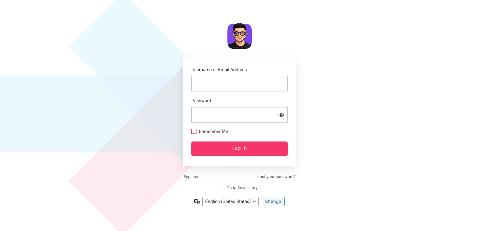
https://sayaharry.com (239, 35)
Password (201, 100)
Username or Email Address (219, 69)
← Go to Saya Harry (240, 187)
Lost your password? (276, 176)
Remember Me (213, 131)
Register (191, 176)
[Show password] (281, 115)
